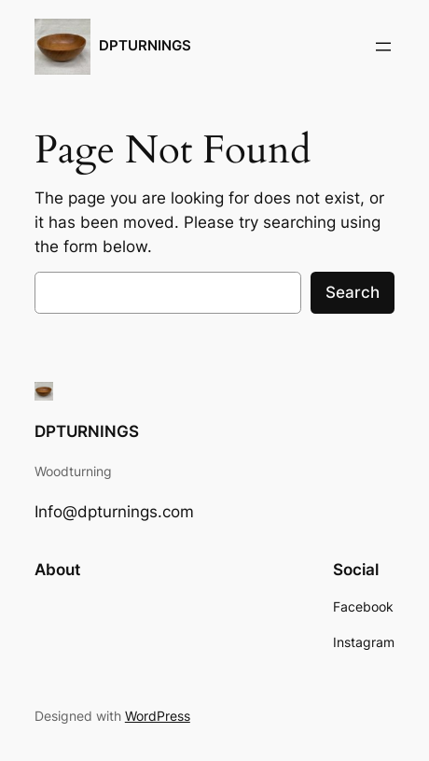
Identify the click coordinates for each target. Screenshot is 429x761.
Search (352, 292)
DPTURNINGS (145, 45)
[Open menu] (383, 46)
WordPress (157, 716)
